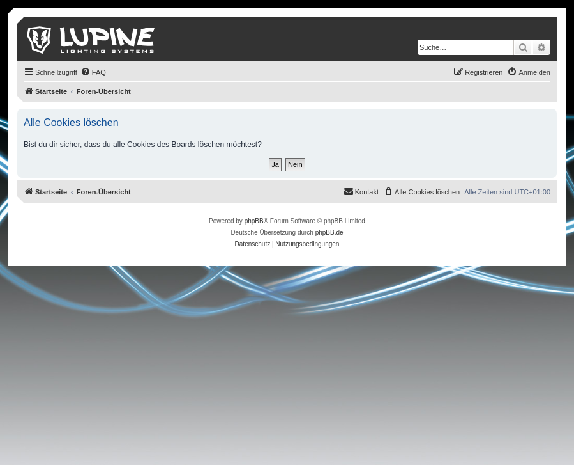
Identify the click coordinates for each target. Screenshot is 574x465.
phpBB (254, 221)
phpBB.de (329, 232)
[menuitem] (93, 72)
